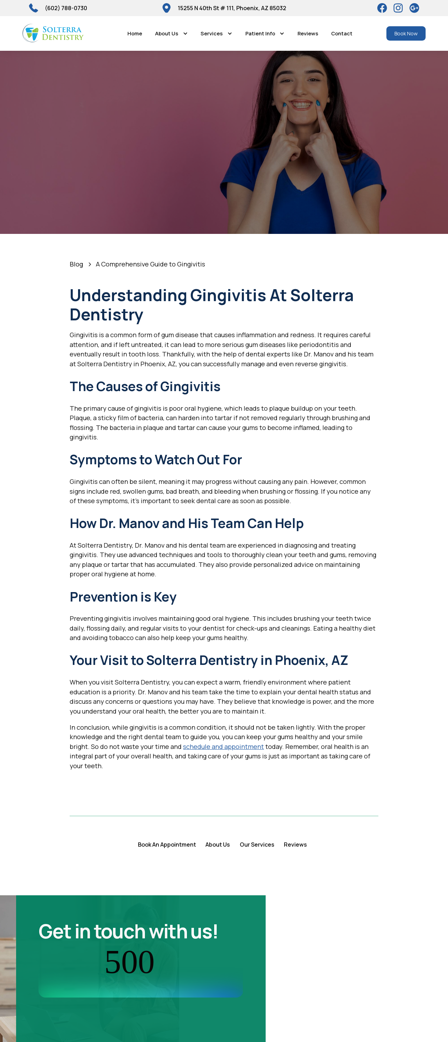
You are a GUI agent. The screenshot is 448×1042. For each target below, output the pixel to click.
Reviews (308, 33)
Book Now (406, 33)
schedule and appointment (223, 746)
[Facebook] (382, 8)
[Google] (414, 8)
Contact (341, 33)
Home (134, 33)
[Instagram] (398, 8)
